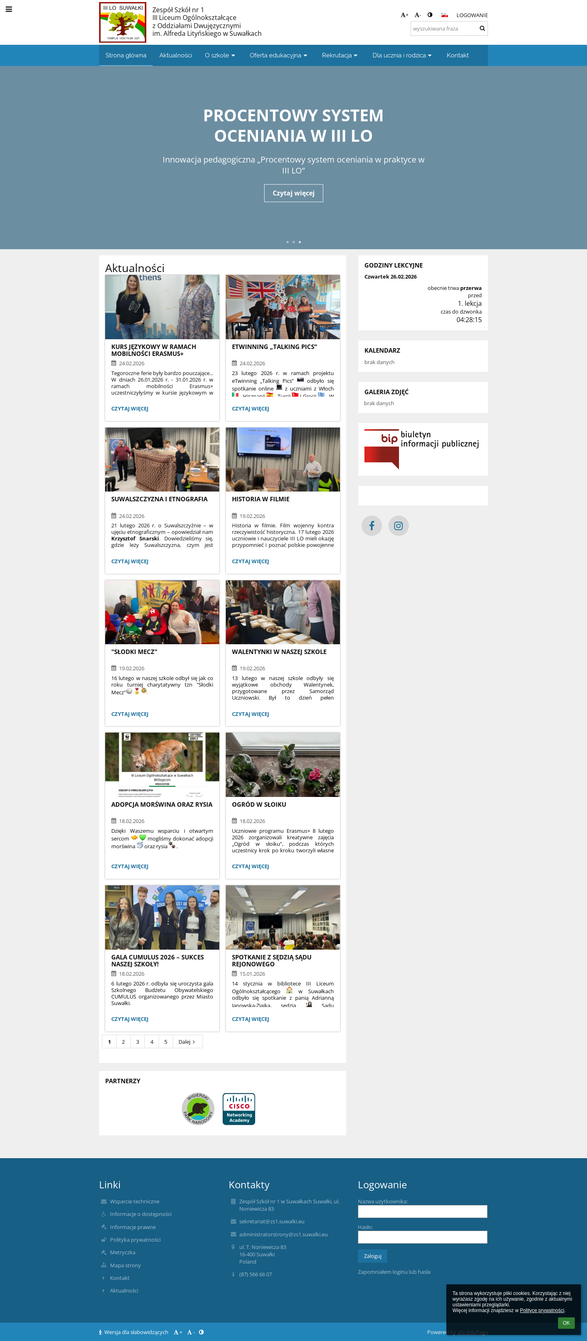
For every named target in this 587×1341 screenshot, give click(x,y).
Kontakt (120, 1278)
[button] (445, 15)
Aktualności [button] (175, 55)
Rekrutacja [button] (341, 55)
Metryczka (122, 1252)
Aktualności (124, 1290)
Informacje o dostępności (141, 1214)
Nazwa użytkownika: (383, 1201)
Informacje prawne (133, 1227)
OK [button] (566, 1323)
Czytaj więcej (293, 193)
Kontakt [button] (458, 55)
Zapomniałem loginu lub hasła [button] (394, 1271)
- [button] (418, 14)
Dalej (188, 1041)
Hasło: (365, 1227)
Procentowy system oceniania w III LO (293, 124)
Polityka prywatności (135, 1239)
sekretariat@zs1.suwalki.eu (272, 1221)
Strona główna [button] (126, 55)
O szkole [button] (221, 55)
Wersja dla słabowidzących (134, 1332)
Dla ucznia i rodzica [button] (403, 55)
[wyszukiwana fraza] (449, 28)
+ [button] (404, 14)
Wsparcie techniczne (134, 1201)
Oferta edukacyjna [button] (279, 55)
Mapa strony (125, 1265)
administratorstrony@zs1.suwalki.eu (283, 1234)
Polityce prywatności (542, 1310)
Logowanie (472, 15)
